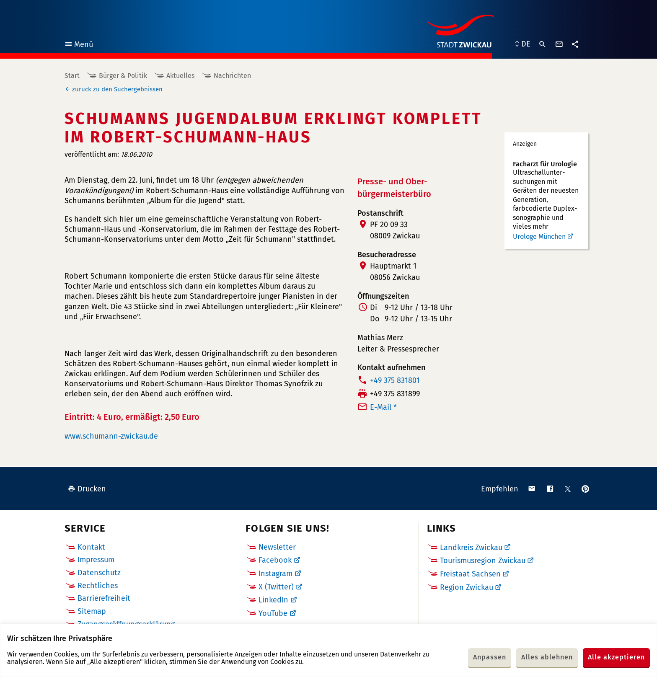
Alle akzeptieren (616, 657)
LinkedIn (273, 600)
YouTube (273, 613)
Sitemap (92, 611)
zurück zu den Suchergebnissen (117, 89)
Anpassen (489, 657)
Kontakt (91, 547)
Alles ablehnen (547, 657)
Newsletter (277, 547)
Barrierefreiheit (104, 598)
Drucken (87, 489)
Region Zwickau (466, 587)
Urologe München (539, 236)
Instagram (275, 573)
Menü (78, 45)
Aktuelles (180, 76)
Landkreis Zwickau (471, 547)
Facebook (275, 560)
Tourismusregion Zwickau (482, 560)
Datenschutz (99, 572)
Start (72, 76)
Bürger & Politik (123, 76)
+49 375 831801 (395, 380)
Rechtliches (98, 585)
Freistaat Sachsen (470, 574)
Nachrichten (232, 76)
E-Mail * (383, 407)
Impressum (96, 559)
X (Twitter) (276, 587)
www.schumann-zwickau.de (111, 436)
